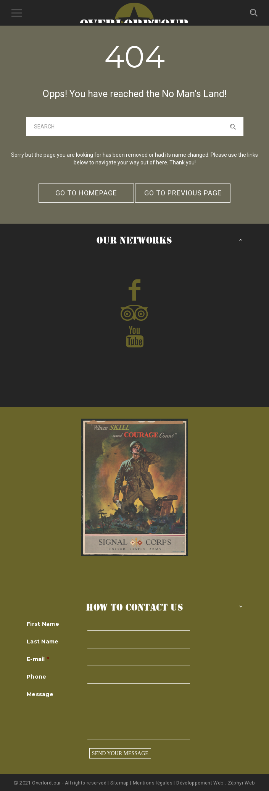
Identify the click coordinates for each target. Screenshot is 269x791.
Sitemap (120, 783)
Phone (36, 676)
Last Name (43, 641)
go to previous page (183, 193)
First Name (43, 623)
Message (40, 694)
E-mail (38, 659)
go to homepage (86, 193)
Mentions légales (152, 783)
